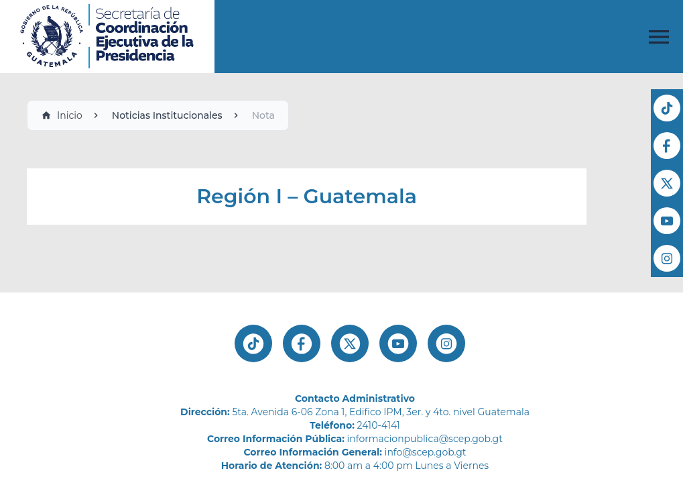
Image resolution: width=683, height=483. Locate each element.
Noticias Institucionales (167, 115)
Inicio (61, 115)
